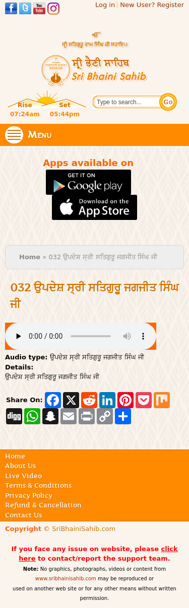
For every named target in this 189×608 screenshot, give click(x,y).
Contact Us (23, 515)
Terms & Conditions (38, 485)
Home (29, 257)
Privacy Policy (28, 495)
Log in (105, 5)
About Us (20, 466)
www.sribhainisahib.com (65, 578)
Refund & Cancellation (43, 505)
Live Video (23, 476)
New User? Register (152, 5)
